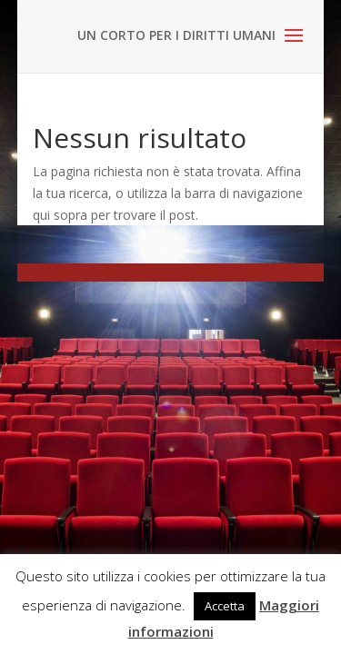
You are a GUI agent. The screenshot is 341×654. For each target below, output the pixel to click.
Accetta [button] (225, 606)
